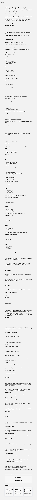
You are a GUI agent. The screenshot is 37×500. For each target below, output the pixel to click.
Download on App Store (18, 480)
